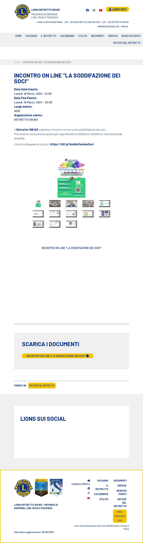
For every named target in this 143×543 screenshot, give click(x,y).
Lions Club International (50, 22)
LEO (104, 22)
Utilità (82, 35)
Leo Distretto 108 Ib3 (117, 22)
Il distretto (48, 35)
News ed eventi (131, 35)
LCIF (66, 22)
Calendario (101, 494)
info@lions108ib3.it (81, 482)
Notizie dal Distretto (127, 42)
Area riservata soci (120, 516)
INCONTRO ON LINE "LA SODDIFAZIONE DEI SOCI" (57, 356)
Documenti (97, 35)
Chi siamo (31, 35)
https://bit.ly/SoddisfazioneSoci (72, 144)
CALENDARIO (67, 35)
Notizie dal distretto (120, 502)
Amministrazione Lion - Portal (113, 26)
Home (18, 35)
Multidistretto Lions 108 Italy (85, 22)
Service (113, 35)
